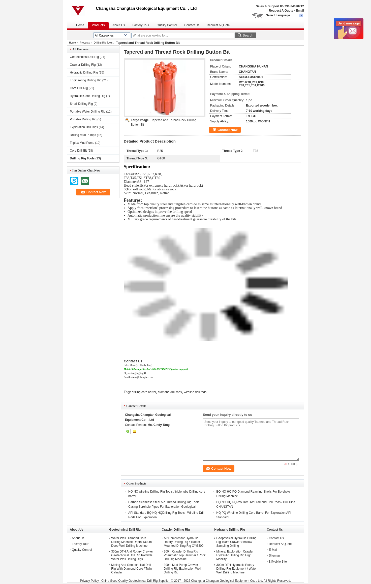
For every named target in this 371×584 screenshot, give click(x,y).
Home (80, 25)
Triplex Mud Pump (82, 143)
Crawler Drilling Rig (83, 64)
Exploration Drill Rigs (84, 127)
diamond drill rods (170, 392)
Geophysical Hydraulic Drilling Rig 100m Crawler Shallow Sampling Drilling (236, 541)
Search (248, 35)
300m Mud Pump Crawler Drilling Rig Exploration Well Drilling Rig (182, 568)
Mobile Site (278, 561)
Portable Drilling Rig (83, 119)
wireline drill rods (195, 392)
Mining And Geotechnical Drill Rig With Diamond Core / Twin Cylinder (131, 568)
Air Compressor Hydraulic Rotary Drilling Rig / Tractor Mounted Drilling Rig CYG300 (183, 541)
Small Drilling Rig (81, 104)
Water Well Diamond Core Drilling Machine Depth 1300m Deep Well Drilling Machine (131, 541)
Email (300, 10)
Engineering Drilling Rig (85, 80)
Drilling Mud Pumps (83, 135)
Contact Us (191, 25)
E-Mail (273, 550)
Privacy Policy (89, 580)
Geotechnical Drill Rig (84, 57)
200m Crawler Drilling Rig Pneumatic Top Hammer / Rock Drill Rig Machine (185, 555)
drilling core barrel (144, 392)
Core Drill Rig (79, 88)
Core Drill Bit (78, 150)
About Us (118, 25)
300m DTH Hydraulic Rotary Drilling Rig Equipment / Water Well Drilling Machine (236, 568)
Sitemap (274, 555)
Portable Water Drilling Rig (87, 111)
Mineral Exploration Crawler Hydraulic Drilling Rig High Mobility (234, 555)
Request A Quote (281, 10)
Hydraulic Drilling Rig (84, 72)
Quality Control (167, 25)
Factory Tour (140, 25)
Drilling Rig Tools (103, 42)
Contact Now (227, 130)
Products (98, 25)
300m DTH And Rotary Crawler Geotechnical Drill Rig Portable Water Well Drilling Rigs (132, 555)
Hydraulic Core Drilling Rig (87, 96)
